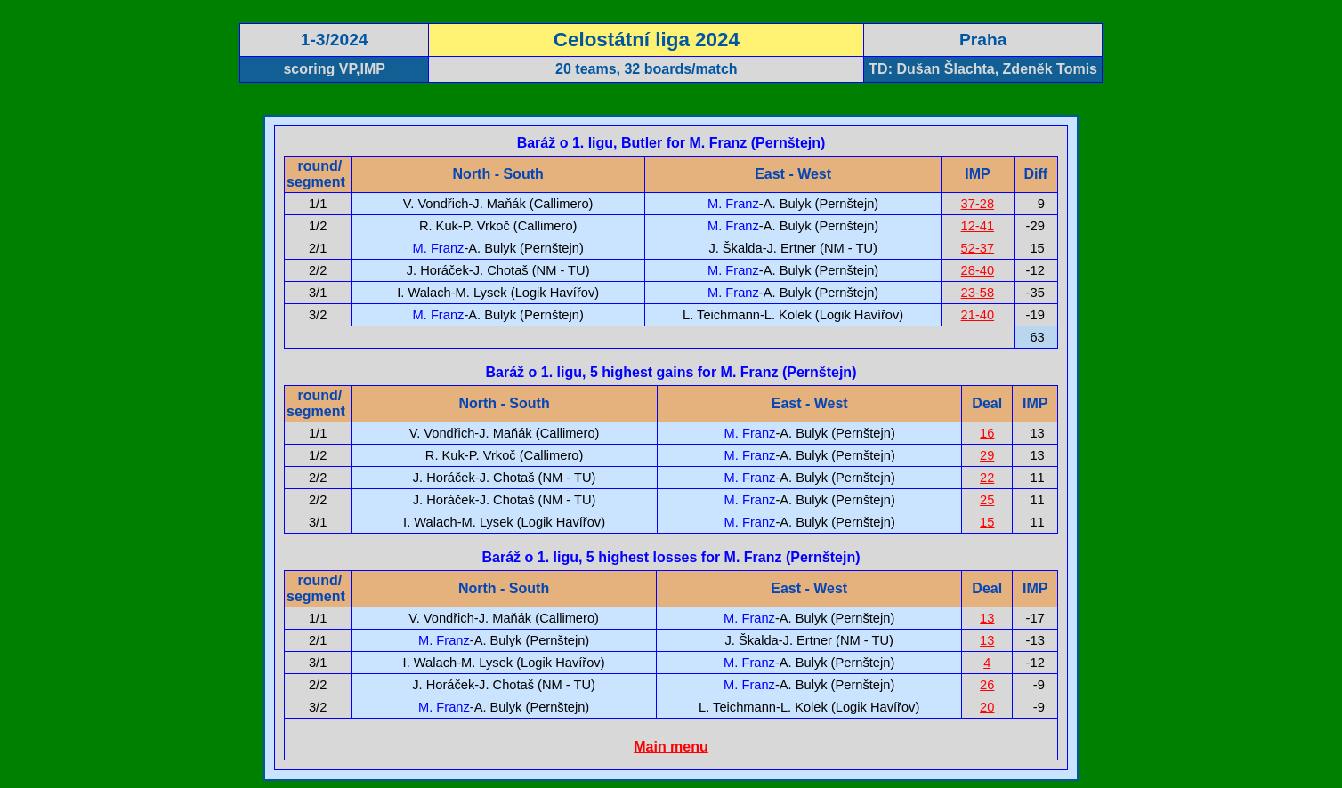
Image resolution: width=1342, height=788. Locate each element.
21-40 (978, 315)
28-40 (978, 270)
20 (987, 707)
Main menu (671, 746)
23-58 (978, 292)
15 (987, 522)
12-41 (978, 226)
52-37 (978, 248)
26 (987, 685)
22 (987, 477)
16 (987, 433)
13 (987, 618)
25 (987, 500)
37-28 (978, 204)
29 (987, 455)
